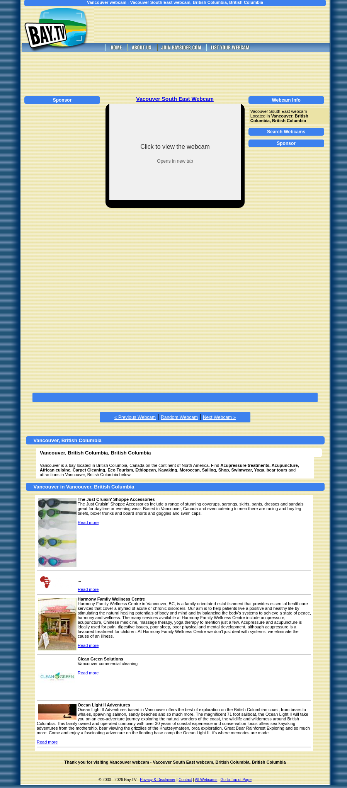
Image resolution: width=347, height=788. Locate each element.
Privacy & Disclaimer (157, 780)
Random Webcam (179, 417)
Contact (185, 780)
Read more (88, 522)
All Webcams (206, 780)
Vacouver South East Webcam (174, 99)
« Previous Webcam (135, 417)
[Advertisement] (217, 24)
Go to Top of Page (236, 780)
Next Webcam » (219, 417)
